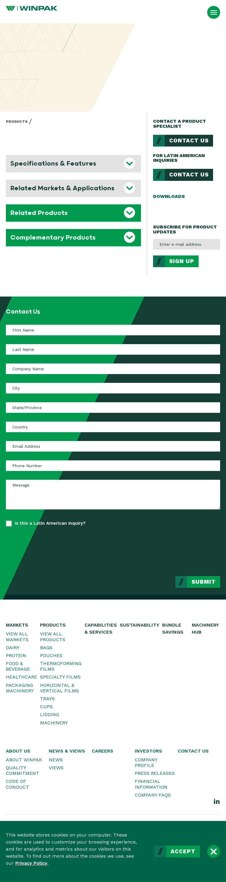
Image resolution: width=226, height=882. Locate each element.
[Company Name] (113, 368)
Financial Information (151, 784)
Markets (17, 625)
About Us (18, 751)
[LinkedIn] (217, 801)
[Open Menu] (213, 12)
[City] (113, 388)
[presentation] (175, 547)
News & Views (67, 751)
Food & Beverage (18, 666)
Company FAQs (153, 795)
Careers (102, 751)
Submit (204, 582)
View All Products (52, 636)
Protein (16, 655)
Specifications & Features (53, 163)
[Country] (113, 427)
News (56, 760)
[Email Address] (113, 446)
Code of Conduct (17, 784)
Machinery (54, 723)
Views (56, 767)
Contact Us (189, 140)
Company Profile (146, 762)
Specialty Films (60, 677)
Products (17, 121)
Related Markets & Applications (62, 188)
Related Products (39, 213)
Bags (46, 647)
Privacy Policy (31, 863)
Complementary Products (53, 237)
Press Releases (155, 773)
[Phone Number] (113, 465)
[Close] (213, 851)
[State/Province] (113, 407)
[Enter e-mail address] (186, 244)
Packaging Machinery (20, 688)
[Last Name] (113, 349)
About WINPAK (24, 760)
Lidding (49, 714)
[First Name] (113, 330)
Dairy (12, 647)
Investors (148, 751)
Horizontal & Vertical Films (59, 688)
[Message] (113, 494)
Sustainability (139, 625)
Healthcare (21, 677)
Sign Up (181, 261)
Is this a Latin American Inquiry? (50, 523)
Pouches (51, 655)
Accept (183, 851)
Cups (46, 706)
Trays (47, 698)
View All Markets (17, 636)
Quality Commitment (22, 770)
